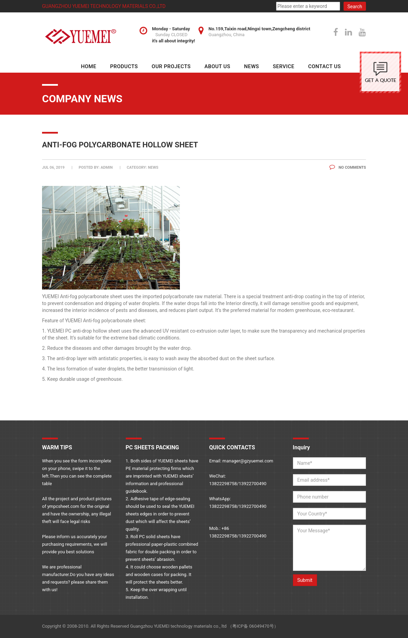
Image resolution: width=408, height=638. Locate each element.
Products (124, 66)
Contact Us (324, 66)
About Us (217, 66)
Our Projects (171, 66)
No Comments (347, 167)
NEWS (251, 66)
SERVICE (284, 66)
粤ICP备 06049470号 (253, 626)
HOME (88, 66)
